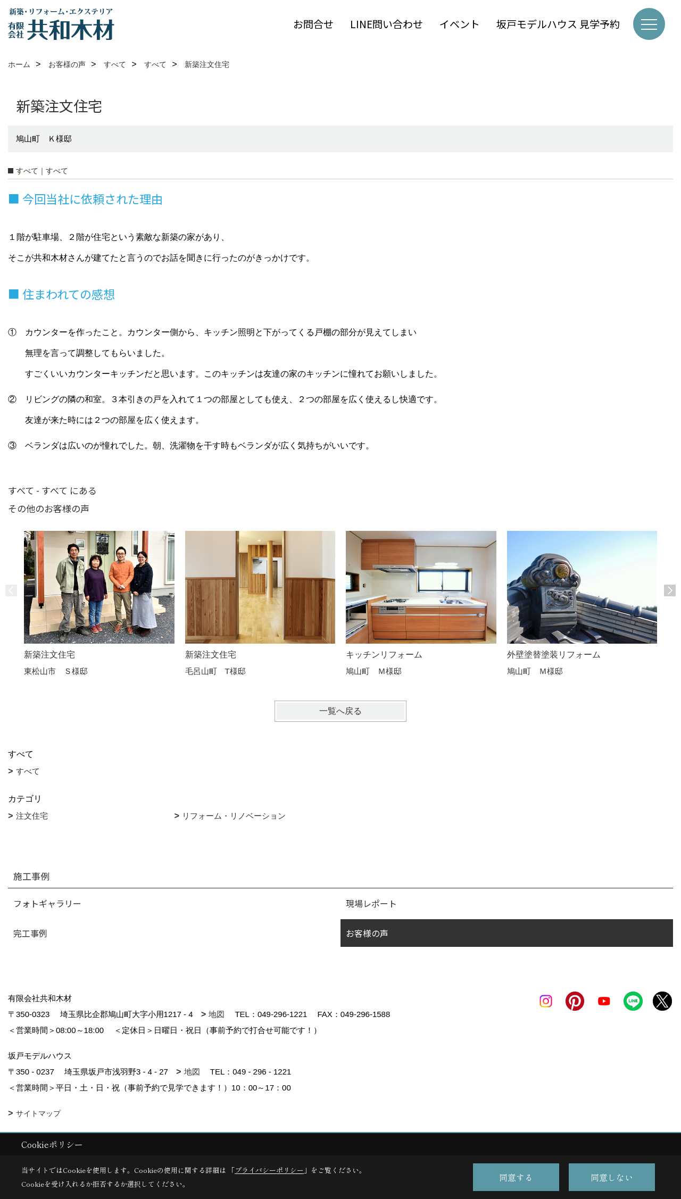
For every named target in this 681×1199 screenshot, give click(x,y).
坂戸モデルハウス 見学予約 (558, 23)
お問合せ (313, 23)
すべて (28, 771)
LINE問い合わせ (386, 23)
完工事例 (30, 933)
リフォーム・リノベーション (234, 815)
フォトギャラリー (47, 903)
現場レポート (371, 903)
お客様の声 (367, 933)
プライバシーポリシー (269, 1170)
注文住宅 (32, 815)
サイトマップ (38, 1113)
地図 (217, 1014)
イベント (459, 23)
